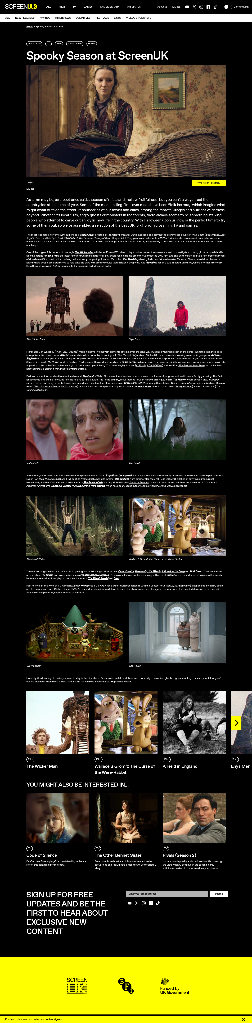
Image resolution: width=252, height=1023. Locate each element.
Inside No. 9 (46, 362)
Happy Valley (202, 383)
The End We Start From (191, 365)
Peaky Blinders (184, 386)
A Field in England (180, 766)
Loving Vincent (69, 386)
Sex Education (182, 585)
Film (62, 7)
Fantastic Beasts (186, 259)
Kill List (64, 355)
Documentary (109, 7)
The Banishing (52, 479)
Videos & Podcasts (138, 18)
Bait (171, 256)
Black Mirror (187, 383)
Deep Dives (83, 18)
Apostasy (113, 235)
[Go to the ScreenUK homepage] (21, 7)
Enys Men (240, 766)
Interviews (63, 18)
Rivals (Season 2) (179, 855)
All (48, 7)
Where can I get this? (208, 183)
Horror (91, 43)
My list (176, 7)
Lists (117, 18)
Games (88, 7)
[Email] (167, 894)
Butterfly (76, 589)
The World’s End (64, 362)
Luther (168, 355)
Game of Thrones (138, 482)
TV (48, 43)
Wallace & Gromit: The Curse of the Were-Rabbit (124, 769)
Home (29, 26)
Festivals (102, 18)
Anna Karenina (168, 259)
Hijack (136, 355)
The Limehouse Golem (47, 386)
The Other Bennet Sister (117, 855)
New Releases (25, 18)
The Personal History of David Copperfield (102, 238)
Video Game (74, 43)
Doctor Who (212, 235)
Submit (219, 894)
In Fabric (141, 365)
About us (162, 7)
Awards (45, 18)
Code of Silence (41, 855)
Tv (74, 7)
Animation (134, 7)
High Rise (61, 352)
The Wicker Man (42, 766)
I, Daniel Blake (154, 365)
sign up (58, 1019)
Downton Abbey (51, 266)
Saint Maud (71, 238)
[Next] (236, 723)
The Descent (168, 479)
